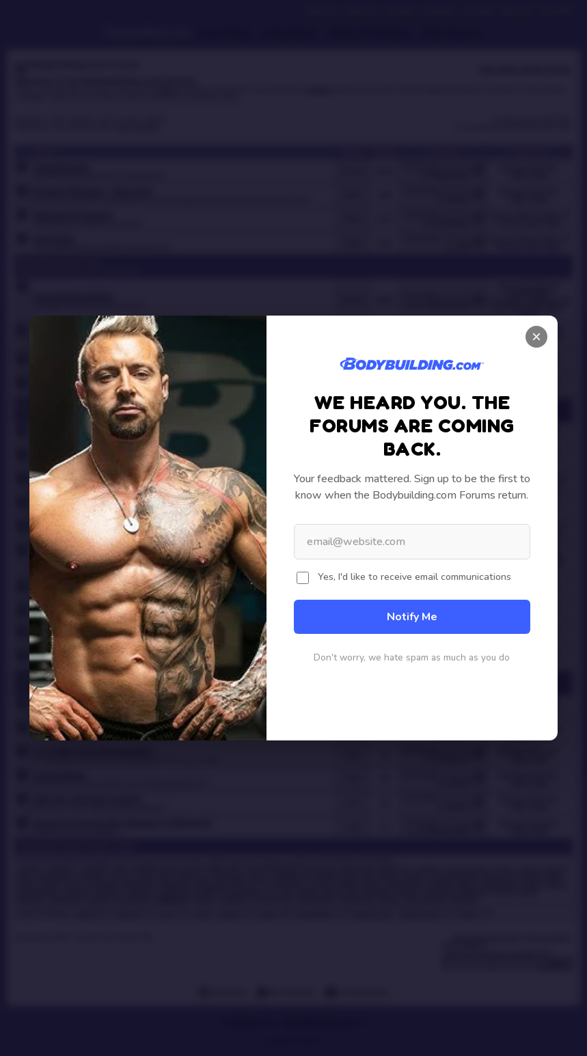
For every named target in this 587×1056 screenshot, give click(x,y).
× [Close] (536, 336)
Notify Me (412, 616)
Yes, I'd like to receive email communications (414, 576)
